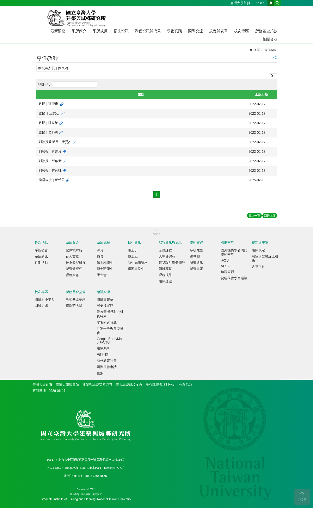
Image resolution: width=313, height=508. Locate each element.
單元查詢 (273, 75)
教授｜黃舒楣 (48, 132)
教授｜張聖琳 (48, 104)
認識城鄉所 (74, 250)
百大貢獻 (72, 256)
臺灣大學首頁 (240, 3)
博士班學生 (105, 269)
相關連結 (165, 281)
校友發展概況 (76, 262)
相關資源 (270, 39)
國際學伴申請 (107, 367)
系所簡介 (79, 31)
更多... (101, 373)
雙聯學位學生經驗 (234, 278)
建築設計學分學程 (172, 262)
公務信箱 (185, 384)
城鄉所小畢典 (45, 299)
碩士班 (133, 250)
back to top (302, 497)
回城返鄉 (41, 305)
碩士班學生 (105, 262)
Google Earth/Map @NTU (109, 340)
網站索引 (277, 3)
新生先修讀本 (138, 262)
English (259, 3)
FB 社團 (103, 354)
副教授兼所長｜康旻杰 (55, 142)
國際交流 (195, 31)
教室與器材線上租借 (265, 258)
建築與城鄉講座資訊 (97, 384)
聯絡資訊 (72, 275)
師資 (100, 250)
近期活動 (41, 262)
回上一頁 (254, 215)
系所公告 (41, 250)
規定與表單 (218, 31)
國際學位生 (136, 269)
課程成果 (165, 275)
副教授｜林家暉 (50, 170)
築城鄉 (195, 256)
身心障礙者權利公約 (161, 384)
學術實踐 (174, 31)
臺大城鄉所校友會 (129, 384)
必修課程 (165, 250)
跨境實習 (227, 272)
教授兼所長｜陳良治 (53, 68)
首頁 (257, 49)
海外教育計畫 (107, 361)
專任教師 (270, 49)
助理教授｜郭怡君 (51, 180)
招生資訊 (121, 31)
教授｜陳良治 (48, 123)
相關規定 (258, 250)
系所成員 (100, 31)
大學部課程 (167, 256)
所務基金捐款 (266, 31)
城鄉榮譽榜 (74, 269)
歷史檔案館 (105, 305)
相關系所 (103, 348)
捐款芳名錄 (74, 305)
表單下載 (258, 267)
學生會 (102, 275)
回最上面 (270, 215)
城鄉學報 (196, 269)
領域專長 (165, 269)
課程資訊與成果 (148, 31)
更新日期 (39, 390)
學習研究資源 (107, 322)
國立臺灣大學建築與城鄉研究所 (77, 18)
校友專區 (241, 31)
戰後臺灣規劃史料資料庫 (110, 314)
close (156, 234)
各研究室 (196, 250)
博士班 (133, 256)
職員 (100, 256)
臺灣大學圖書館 (67, 384)
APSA (225, 266)
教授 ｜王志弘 (49, 113)
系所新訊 (41, 256)
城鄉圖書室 (105, 299)
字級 (271, 3)
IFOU (225, 260)
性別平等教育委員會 (110, 331)
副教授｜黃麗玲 (50, 151)
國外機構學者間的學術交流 (234, 252)
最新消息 (57, 31)
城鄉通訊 (196, 262)
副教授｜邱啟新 (50, 161)
